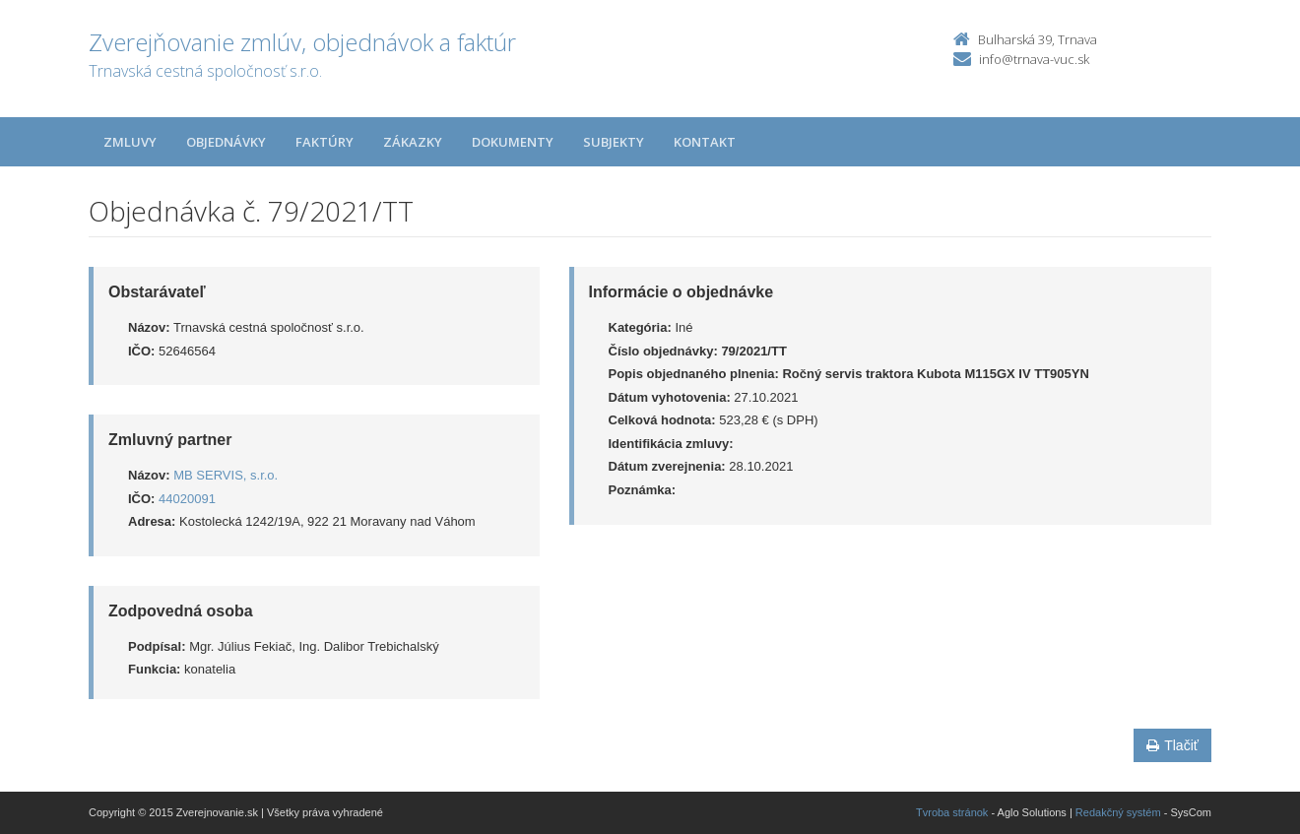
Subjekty (613, 142)
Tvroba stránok (952, 812)
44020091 (187, 498)
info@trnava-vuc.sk (1034, 59)
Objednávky (226, 142)
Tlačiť (1172, 745)
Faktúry (324, 142)
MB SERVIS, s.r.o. (225, 475)
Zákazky (412, 142)
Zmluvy (130, 142)
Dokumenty (512, 142)
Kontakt (705, 142)
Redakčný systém (1118, 812)
